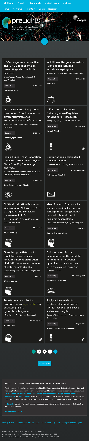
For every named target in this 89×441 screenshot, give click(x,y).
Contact (31, 8)
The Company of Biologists (70, 422)
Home (8, 3)
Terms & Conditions (25, 422)
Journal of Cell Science (26, 393)
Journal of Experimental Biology (49, 393)
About (22, 3)
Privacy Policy (8, 422)
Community (35, 3)
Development (10, 393)
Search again (44, 363)
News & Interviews (13, 8)
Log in (42, 8)
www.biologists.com (13, 411)
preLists (68, 3)
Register (52, 8)
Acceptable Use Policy (45, 422)
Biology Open (24, 396)
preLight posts (52, 3)
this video (10, 404)
